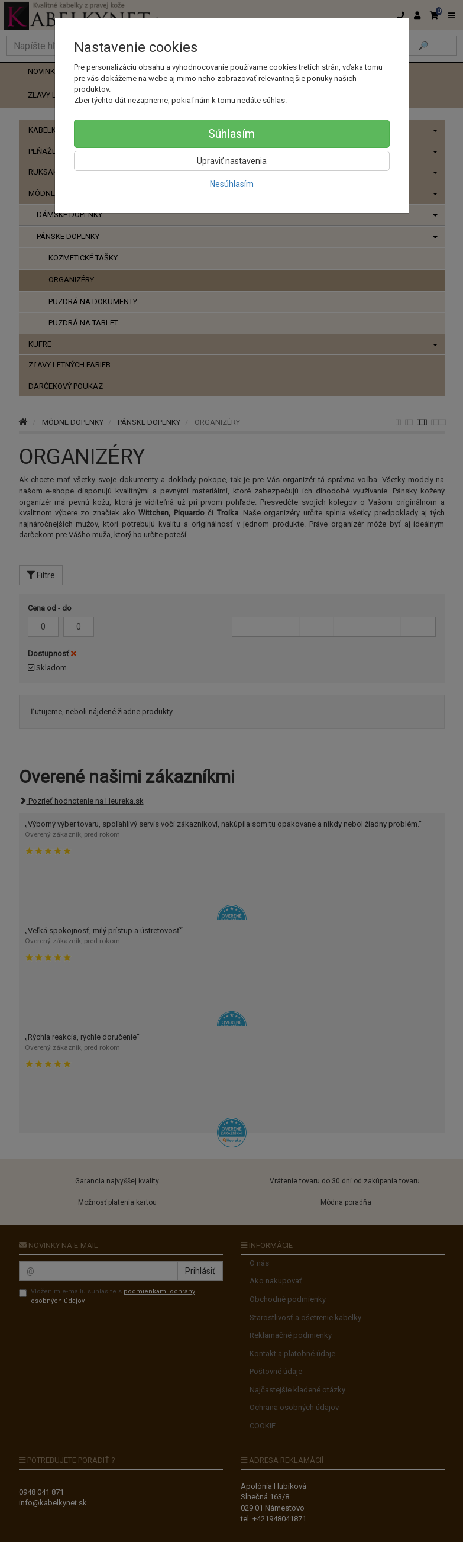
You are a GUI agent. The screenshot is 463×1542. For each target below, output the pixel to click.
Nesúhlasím (232, 184)
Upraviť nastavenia (232, 161)
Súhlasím (231, 134)
